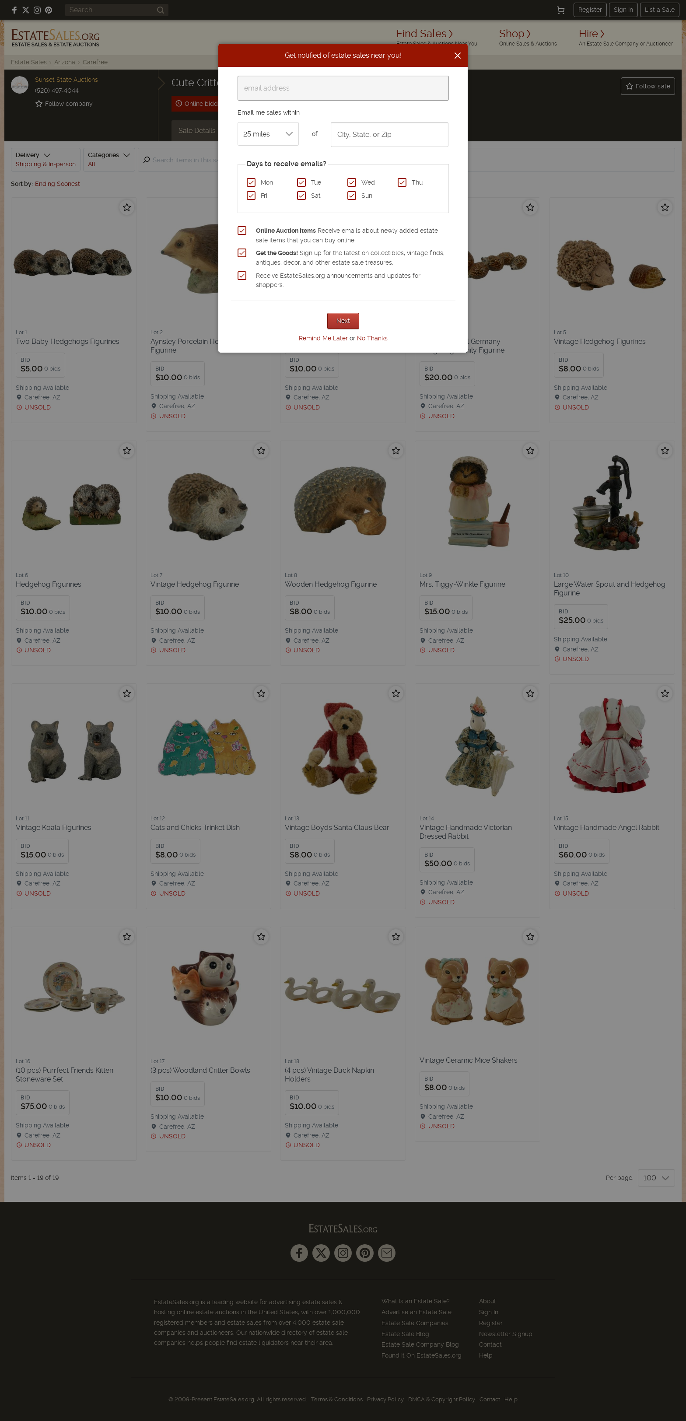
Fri (264, 195)
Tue (316, 182)
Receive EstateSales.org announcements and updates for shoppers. (338, 280)
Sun (366, 195)
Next (343, 320)
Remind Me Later (323, 338)
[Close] (457, 55)
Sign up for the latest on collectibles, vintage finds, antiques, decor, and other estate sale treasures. (350, 257)
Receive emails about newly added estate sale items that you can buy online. (347, 235)
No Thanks (372, 338)
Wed (368, 182)
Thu (417, 182)
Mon (267, 182)
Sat (316, 195)
